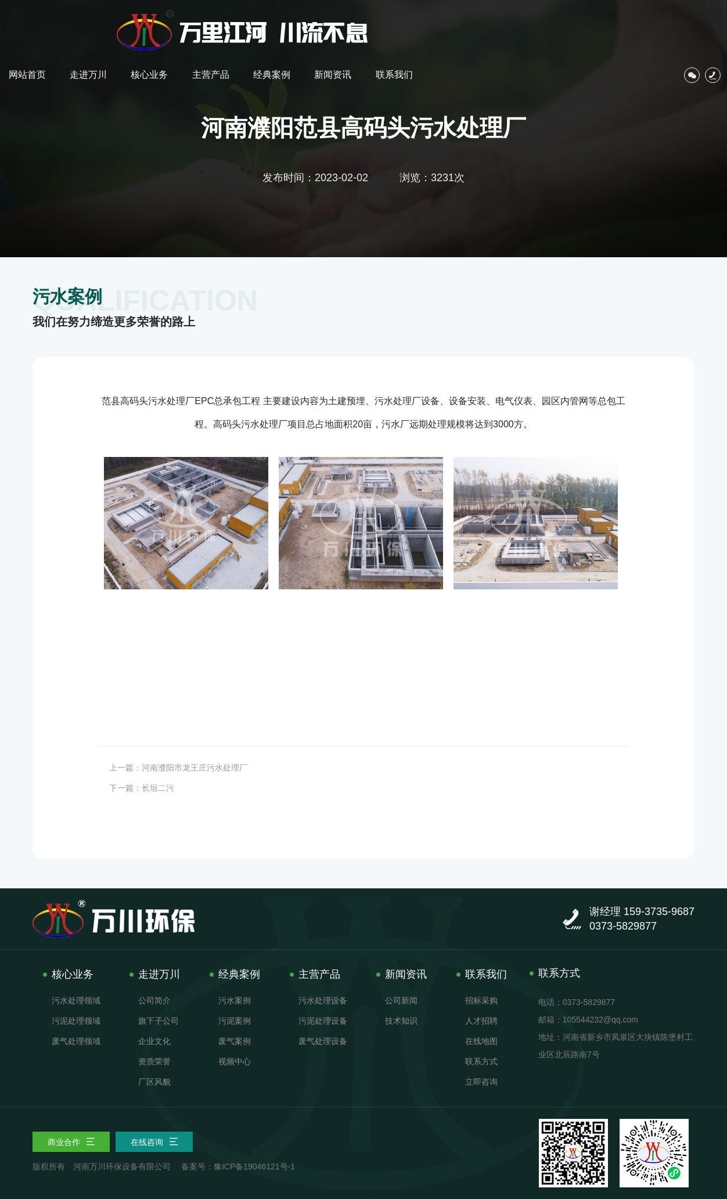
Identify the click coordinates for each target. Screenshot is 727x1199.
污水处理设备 (322, 1000)
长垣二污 (158, 788)
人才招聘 (481, 1020)
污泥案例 (234, 1020)
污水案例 (234, 1000)
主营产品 (454, 19)
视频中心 (234, 1061)
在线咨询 (154, 1142)
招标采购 (481, 1000)
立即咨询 (481, 1081)
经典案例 (515, 19)
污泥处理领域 (76, 1020)
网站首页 (272, 19)
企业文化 (154, 1041)
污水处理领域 (76, 1000)
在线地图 (481, 1041)
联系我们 (635, 19)
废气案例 (234, 1041)
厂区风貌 (154, 1081)
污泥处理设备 (322, 1020)
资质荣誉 (154, 1061)
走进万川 (333, 19)
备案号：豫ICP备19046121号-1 (238, 1166)
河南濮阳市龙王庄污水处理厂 (194, 767)
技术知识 (401, 1020)
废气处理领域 (76, 1041)
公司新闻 (401, 1000)
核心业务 (393, 19)
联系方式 (481, 1061)
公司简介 (154, 1000)
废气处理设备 (322, 1041)
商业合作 (71, 1142)
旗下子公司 (158, 1020)
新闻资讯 (575, 19)
